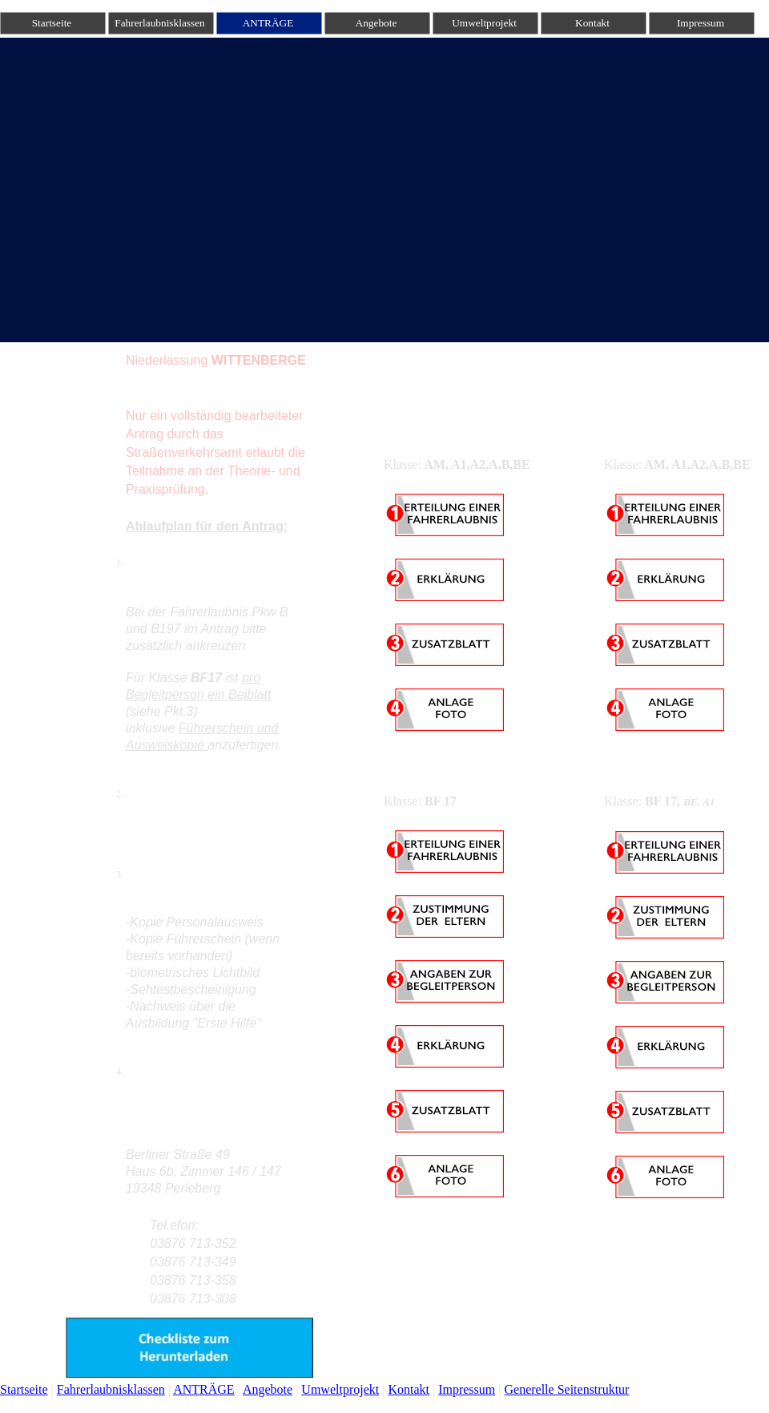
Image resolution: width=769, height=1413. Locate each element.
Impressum (466, 1389)
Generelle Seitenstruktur (566, 1389)
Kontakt (408, 1389)
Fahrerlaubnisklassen (111, 1389)
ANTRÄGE (203, 1389)
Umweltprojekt (340, 1389)
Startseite (24, 1389)
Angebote (267, 1389)
